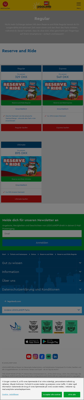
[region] (42, 389)
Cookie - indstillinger (10, 394)
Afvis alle (71, 394)
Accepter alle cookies (51, 394)
